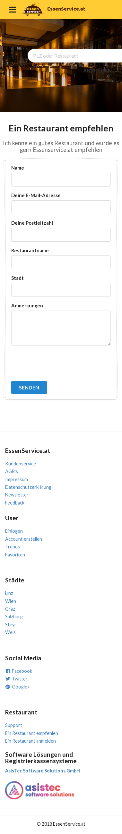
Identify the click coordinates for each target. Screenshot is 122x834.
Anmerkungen (27, 305)
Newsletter (17, 494)
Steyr (10, 624)
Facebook (18, 671)
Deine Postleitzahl (32, 223)
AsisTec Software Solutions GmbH (42, 770)
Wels (10, 632)
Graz (10, 609)
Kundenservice (20, 463)
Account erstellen (23, 539)
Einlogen (14, 531)
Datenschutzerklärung (28, 487)
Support (13, 725)
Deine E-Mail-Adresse (36, 195)
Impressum (16, 479)
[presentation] (60, 363)
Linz (9, 593)
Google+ (17, 686)
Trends (12, 546)
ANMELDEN (97, 70)
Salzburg (14, 616)
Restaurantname (30, 250)
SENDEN (29, 387)
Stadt (17, 278)
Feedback (14, 502)
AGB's (11, 471)
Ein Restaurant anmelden (30, 741)
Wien (10, 601)
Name (17, 168)
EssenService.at (66, 9)
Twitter (16, 678)
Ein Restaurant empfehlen (31, 733)
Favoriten (15, 554)
